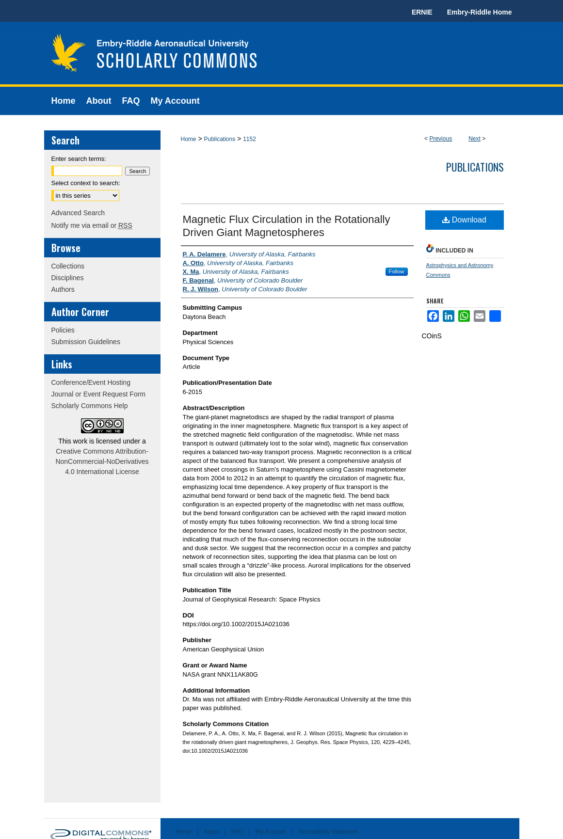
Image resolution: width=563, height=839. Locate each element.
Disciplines (67, 278)
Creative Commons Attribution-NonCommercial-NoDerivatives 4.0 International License (101, 461)
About (211, 831)
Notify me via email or (91, 225)
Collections (67, 266)
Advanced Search (78, 213)
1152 (249, 139)
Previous (440, 138)
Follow (396, 271)
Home (188, 139)
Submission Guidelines (85, 342)
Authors (63, 289)
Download (464, 220)
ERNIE (422, 12)
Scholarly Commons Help (89, 406)
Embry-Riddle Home (479, 12)
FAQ (237, 831)
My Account (271, 831)
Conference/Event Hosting (90, 382)
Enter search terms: (78, 158)
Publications (219, 139)
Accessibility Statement (328, 831)
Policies (63, 330)
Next (474, 138)
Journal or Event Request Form (98, 394)
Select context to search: (85, 183)
